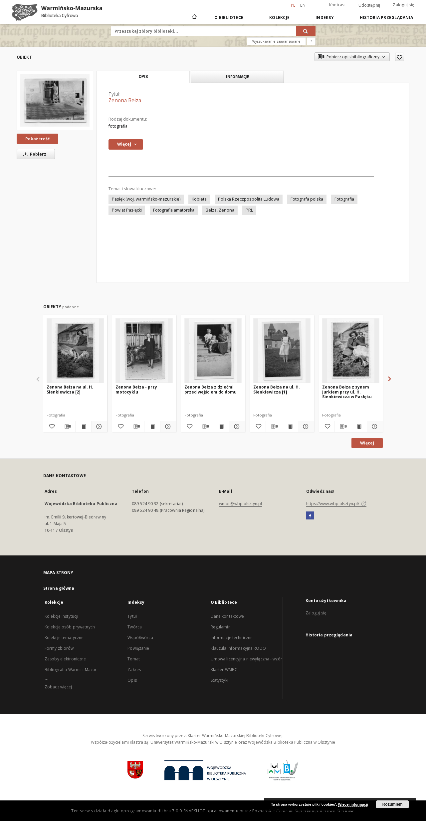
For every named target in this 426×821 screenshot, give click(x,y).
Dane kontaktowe (227, 616)
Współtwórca (140, 637)
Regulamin (221, 627)
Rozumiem (392, 804)
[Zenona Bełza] (55, 100)
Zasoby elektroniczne (65, 659)
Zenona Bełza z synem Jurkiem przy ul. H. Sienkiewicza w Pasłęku (347, 391)
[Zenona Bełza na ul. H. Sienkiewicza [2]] (75, 351)
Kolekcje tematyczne (64, 637)
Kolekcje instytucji (61, 616)
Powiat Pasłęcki (127, 210)
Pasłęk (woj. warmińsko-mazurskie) (146, 199)
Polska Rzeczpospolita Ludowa (248, 199)
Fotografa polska (307, 199)
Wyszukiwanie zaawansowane (276, 41)
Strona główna (59, 588)
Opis (131, 680)
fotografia (117, 126)
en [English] (303, 5)
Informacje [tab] (237, 76)
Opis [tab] (143, 76)
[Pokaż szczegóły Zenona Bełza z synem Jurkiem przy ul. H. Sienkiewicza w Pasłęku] (374, 426)
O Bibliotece (228, 17)
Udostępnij (369, 5)
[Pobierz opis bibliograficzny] (67, 426)
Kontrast (337, 5)
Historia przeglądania (386, 17)
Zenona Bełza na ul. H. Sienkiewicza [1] (276, 389)
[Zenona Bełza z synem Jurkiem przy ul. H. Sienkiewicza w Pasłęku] (350, 351)
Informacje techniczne (232, 637)
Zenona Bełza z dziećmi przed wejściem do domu (210, 389)
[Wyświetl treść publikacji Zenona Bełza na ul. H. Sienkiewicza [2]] (83, 426)
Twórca (134, 627)
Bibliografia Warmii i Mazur (71, 669)
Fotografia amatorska (173, 210)
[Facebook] (310, 516)
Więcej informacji (353, 804)
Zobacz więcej (58, 687)
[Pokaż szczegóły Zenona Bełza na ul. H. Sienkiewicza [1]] (305, 426)
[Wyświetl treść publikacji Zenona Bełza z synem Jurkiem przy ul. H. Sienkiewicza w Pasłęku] (359, 426)
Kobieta (199, 199)
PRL (249, 210)
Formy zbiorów (59, 648)
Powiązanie (138, 648)
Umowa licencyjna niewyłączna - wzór (246, 659)
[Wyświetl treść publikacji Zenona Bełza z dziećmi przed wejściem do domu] (221, 426)
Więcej (367, 443)
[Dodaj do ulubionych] (399, 57)
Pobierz (33, 154)
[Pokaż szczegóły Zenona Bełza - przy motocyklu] (167, 426)
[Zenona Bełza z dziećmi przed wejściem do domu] (213, 351)
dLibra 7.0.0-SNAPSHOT (181, 811)
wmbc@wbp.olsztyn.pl (240, 503)
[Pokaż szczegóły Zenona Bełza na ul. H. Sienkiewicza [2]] (98, 426)
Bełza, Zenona (220, 210)
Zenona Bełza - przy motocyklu (136, 389)
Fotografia (344, 199)
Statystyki (219, 680)
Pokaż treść (37, 139)
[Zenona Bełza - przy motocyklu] (144, 351)
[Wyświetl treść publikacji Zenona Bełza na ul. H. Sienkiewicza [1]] (290, 426)
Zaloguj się (403, 5)
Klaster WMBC (224, 669)
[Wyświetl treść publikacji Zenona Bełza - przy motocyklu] (152, 426)
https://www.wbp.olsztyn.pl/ (336, 503)
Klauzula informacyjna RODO (238, 648)
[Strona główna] (193, 17)
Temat (133, 659)
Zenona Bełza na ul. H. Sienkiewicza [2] (70, 389)
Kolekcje (279, 17)
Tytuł (132, 616)
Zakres (134, 669)
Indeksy (325, 17)
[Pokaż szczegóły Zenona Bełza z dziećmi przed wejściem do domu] (236, 426)
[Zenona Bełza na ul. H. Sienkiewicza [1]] (282, 351)
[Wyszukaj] (306, 31)
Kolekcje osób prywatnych (70, 627)
